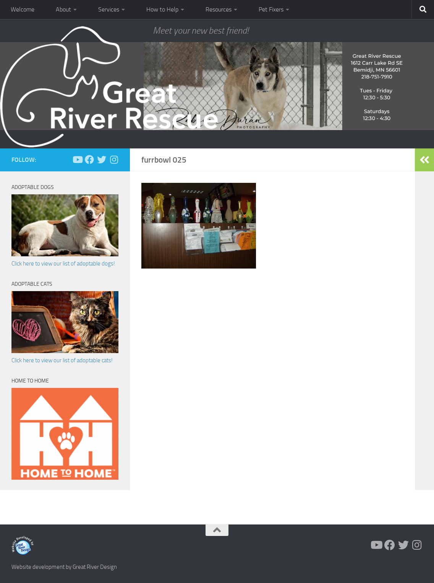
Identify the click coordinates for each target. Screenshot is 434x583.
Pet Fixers (271, 9)
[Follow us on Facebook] (89, 159)
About (63, 9)
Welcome (22, 9)
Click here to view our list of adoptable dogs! (63, 263)
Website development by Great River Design (64, 566)
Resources (219, 9)
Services (108, 9)
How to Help (162, 9)
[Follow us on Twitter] (101, 159)
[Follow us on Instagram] (113, 159)
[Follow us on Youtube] (77, 159)
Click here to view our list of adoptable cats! (62, 360)
